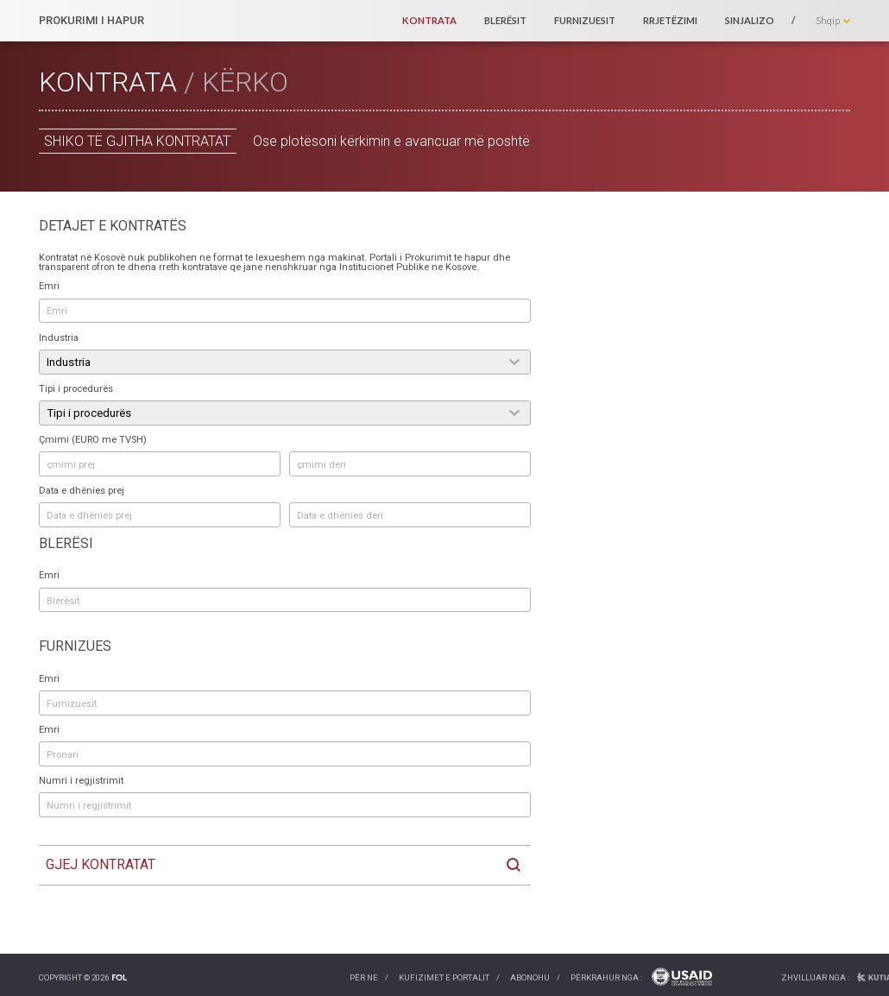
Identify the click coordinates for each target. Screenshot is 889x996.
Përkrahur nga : (606, 977)
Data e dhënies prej (81, 490)
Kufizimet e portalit (444, 977)
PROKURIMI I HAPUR (91, 21)
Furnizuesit (584, 20)
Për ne (364, 977)
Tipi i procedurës (76, 389)
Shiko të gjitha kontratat (137, 141)
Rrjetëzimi (670, 20)
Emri (49, 286)
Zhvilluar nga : (815, 977)
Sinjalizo (749, 20)
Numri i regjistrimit (81, 780)
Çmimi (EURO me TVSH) (93, 439)
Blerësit (505, 20)
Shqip (828, 20)
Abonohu (530, 977)
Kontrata (429, 20)
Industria (59, 338)
